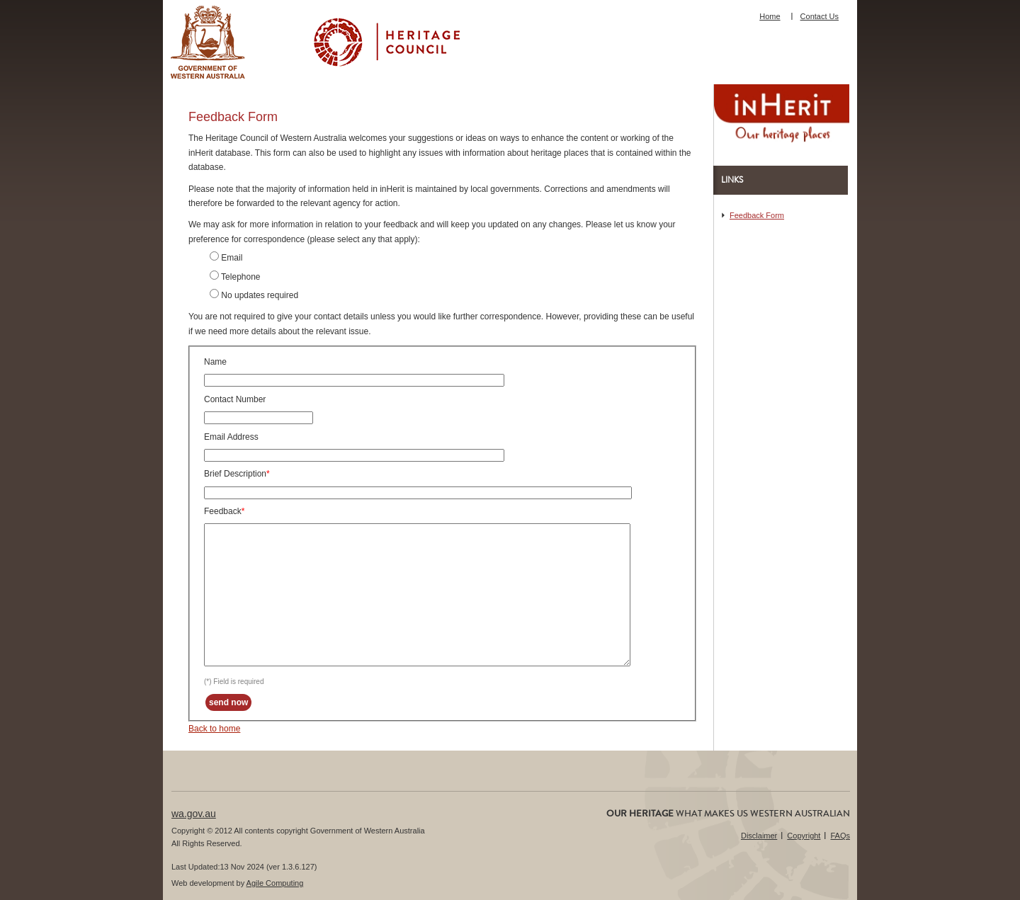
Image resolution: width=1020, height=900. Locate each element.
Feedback (223, 511)
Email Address (231, 437)
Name (215, 362)
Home (769, 16)
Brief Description (235, 474)
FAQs (840, 835)
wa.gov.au (193, 813)
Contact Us (819, 16)
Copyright (803, 835)
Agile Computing (275, 883)
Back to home (214, 729)
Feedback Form (757, 215)
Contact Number (235, 399)
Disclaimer (759, 835)
